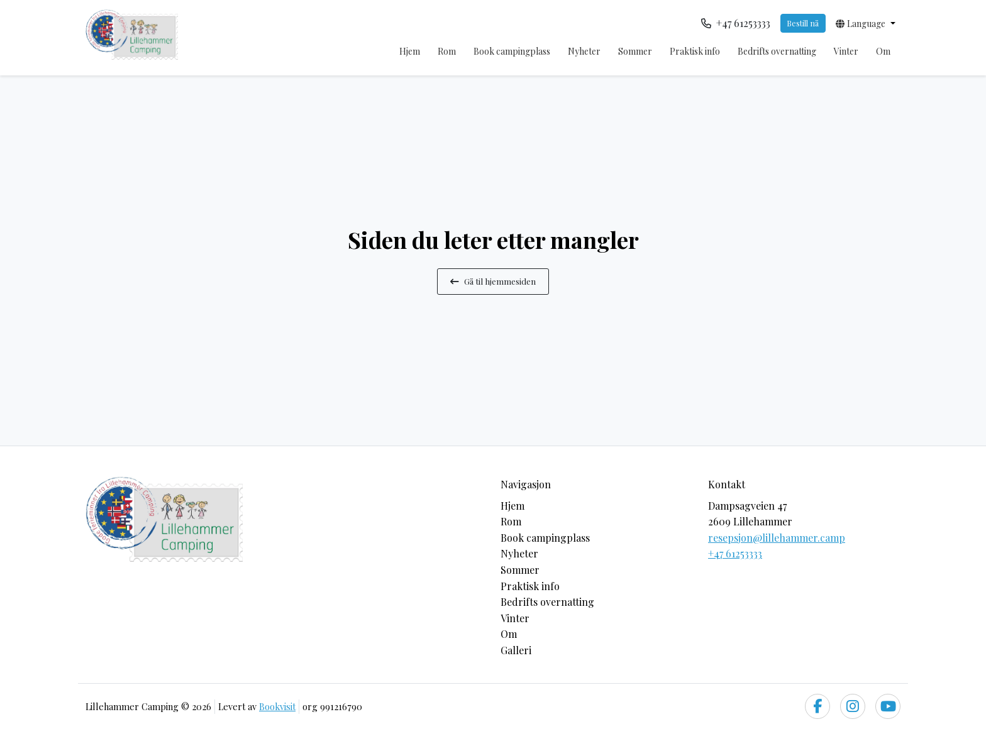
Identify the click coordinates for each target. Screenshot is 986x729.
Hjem (409, 51)
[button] (865, 23)
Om (883, 51)
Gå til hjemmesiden (493, 281)
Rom (447, 51)
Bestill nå (803, 23)
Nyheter (584, 51)
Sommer (635, 51)
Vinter (846, 51)
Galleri (516, 650)
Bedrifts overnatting (777, 51)
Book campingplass (512, 51)
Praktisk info (695, 51)
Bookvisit (277, 706)
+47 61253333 (735, 553)
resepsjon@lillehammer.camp (776, 537)
